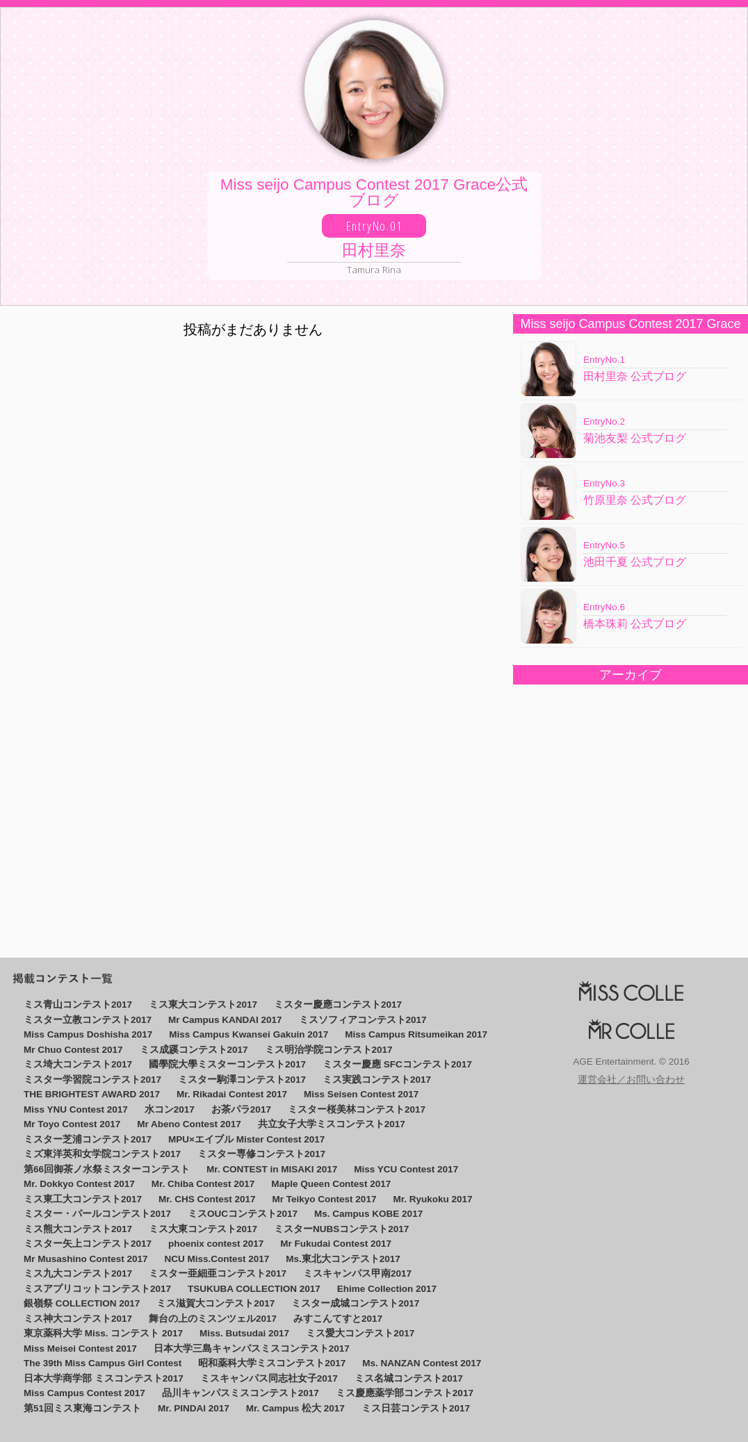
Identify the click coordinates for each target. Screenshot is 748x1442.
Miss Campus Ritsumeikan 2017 (416, 1034)
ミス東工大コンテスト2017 (83, 1199)
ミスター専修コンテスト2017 (261, 1154)
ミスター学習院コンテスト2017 (92, 1079)
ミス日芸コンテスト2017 (415, 1408)
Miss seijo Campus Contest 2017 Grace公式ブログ (374, 226)
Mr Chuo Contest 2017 (73, 1049)
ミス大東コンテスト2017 (203, 1229)
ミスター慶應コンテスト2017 (338, 1004)
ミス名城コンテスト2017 (409, 1378)
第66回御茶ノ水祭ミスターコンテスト (107, 1169)
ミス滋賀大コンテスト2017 (215, 1303)
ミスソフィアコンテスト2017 (363, 1020)
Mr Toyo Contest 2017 (72, 1124)
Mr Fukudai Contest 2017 (335, 1243)
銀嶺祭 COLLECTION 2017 (82, 1303)
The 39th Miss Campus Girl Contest (102, 1363)
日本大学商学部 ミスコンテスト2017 (104, 1378)
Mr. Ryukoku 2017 (432, 1199)
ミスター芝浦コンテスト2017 (88, 1139)
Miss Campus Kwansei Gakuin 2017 (248, 1034)
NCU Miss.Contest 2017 (217, 1259)
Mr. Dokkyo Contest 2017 (79, 1184)
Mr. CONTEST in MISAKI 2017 (271, 1169)
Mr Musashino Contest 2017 (86, 1259)
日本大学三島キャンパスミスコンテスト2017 (252, 1348)
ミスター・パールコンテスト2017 (97, 1214)
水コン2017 (170, 1109)
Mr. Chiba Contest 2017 (203, 1184)
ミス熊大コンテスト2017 (78, 1229)
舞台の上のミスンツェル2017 (213, 1318)
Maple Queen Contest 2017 (331, 1184)
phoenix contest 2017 (215, 1243)
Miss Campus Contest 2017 (84, 1393)
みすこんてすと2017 (337, 1318)
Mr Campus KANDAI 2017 (225, 1020)
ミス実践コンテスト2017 (377, 1079)
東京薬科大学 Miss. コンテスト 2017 (103, 1333)
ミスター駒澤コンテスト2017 (242, 1079)
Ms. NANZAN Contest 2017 (421, 1363)
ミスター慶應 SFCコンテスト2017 (397, 1064)
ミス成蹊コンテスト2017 (194, 1049)
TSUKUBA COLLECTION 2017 (254, 1289)
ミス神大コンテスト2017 (78, 1318)
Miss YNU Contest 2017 (76, 1109)
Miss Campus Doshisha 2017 (88, 1034)
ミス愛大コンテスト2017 (360, 1333)
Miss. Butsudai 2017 (244, 1333)
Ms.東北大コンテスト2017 (343, 1259)
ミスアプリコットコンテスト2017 (97, 1289)
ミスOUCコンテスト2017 (243, 1214)
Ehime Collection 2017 (387, 1289)
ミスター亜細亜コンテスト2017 (217, 1273)
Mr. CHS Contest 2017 (207, 1199)
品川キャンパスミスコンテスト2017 (240, 1393)
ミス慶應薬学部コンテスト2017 (404, 1393)
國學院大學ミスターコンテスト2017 (227, 1064)
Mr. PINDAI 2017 (193, 1408)
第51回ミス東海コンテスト (82, 1408)
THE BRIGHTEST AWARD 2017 (92, 1094)
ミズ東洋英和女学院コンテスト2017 (102, 1154)
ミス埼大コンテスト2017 (78, 1064)
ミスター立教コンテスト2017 (88, 1020)
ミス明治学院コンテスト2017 (329, 1049)
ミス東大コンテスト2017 (203, 1004)
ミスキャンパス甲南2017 (357, 1273)
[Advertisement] (624, 810)
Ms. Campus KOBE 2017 (368, 1214)
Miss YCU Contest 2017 (406, 1169)
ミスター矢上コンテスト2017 (88, 1243)
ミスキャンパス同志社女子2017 (269, 1378)
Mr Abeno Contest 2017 (189, 1124)
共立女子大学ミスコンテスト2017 (331, 1124)
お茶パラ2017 (241, 1109)
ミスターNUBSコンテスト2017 (341, 1229)
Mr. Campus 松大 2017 (295, 1408)
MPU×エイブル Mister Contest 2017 (246, 1139)
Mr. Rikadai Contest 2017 (232, 1094)
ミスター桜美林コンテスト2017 (356, 1109)
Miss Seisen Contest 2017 (361, 1094)
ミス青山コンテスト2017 (78, 1004)
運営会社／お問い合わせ (631, 1080)
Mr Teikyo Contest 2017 (325, 1199)
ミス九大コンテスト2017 (78, 1273)
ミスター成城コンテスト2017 (355, 1303)
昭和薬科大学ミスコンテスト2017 (271, 1363)
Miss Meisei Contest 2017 (80, 1348)
